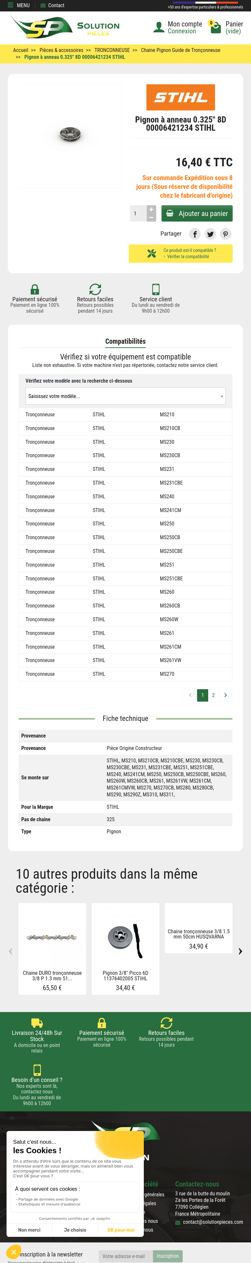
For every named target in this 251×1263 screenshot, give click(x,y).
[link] (195, 234)
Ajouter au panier (196, 213)
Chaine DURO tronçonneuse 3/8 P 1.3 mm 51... (52, 976)
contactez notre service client (187, 365)
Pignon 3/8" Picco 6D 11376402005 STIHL (125, 976)
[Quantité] (137, 213)
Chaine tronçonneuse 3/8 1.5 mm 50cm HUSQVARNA (199, 934)
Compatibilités (125, 341)
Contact (52, 5)
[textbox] (125, 396)
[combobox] (125, 396)
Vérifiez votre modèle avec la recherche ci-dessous (78, 381)
